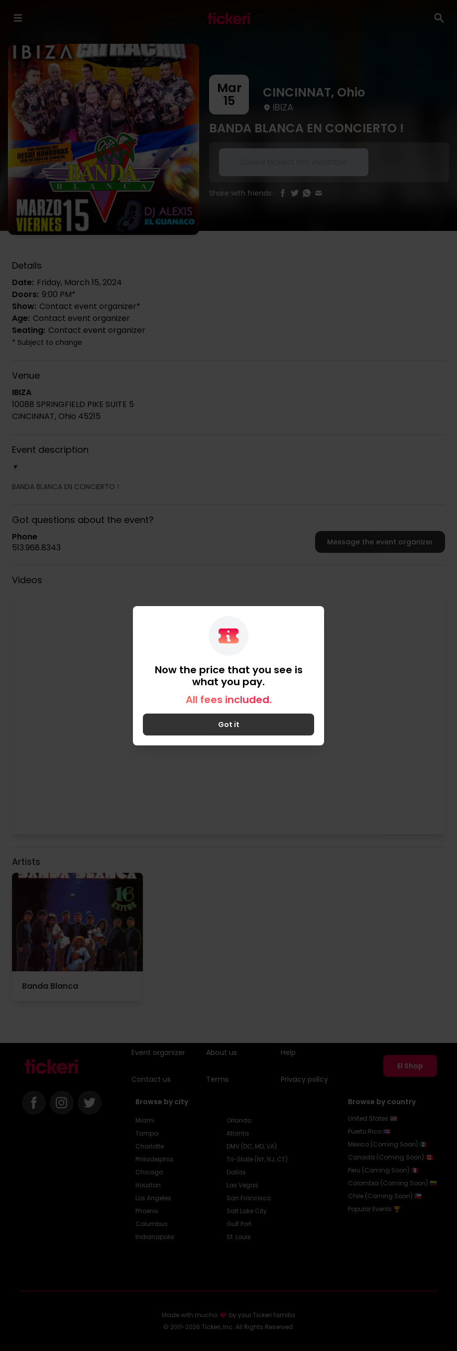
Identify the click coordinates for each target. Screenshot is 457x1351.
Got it (228, 724)
